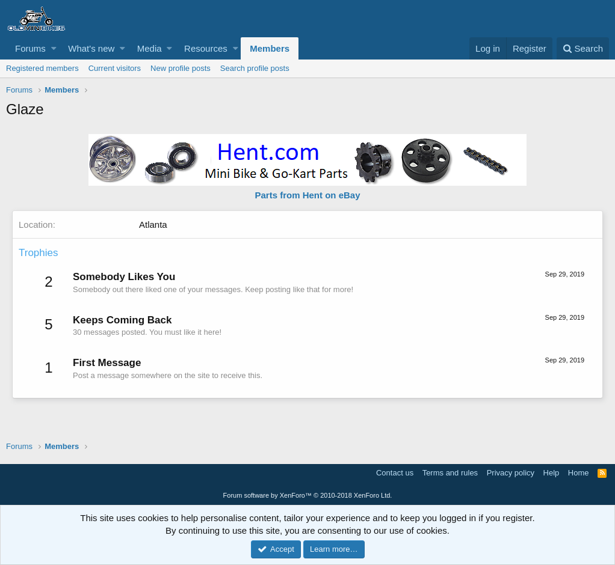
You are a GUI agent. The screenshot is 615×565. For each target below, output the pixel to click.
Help (551, 472)
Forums (30, 48)
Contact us (394, 472)
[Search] (583, 48)
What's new (91, 48)
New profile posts (180, 68)
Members (269, 48)
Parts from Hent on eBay (307, 195)
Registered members (42, 68)
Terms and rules (450, 472)
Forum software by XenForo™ (307, 495)
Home (578, 472)
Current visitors (114, 68)
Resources (205, 48)
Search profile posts (254, 68)
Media (149, 48)
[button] (54, 48)
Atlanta (153, 224)
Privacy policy (510, 472)
